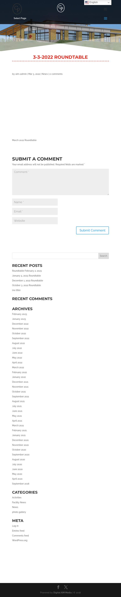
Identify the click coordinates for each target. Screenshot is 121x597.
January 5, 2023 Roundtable (26, 275)
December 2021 (20, 382)
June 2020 (17, 469)
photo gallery (19, 512)
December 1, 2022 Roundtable (27, 280)
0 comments (56, 74)
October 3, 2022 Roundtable (26, 285)
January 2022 (19, 377)
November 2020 (20, 445)
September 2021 (20, 396)
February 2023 (19, 314)
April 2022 (17, 362)
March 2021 (18, 425)
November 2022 (20, 328)
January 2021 (19, 435)
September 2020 (20, 454)
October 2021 (19, 391)
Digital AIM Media (62, 592)
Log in (15, 526)
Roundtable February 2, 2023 (27, 271)
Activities (16, 497)
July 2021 (17, 406)
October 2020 (19, 449)
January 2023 (19, 319)
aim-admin (21, 74)
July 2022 (17, 348)
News (45, 74)
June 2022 (17, 353)
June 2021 (17, 411)
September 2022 (20, 338)
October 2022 (19, 333)
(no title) (16, 290)
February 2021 (19, 430)
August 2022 (18, 343)
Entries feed (18, 530)
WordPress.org (19, 540)
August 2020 (18, 459)
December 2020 (20, 440)
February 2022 (19, 372)
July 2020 (17, 464)
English (91, 2)
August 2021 (18, 401)
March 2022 (18, 367)
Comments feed (20, 535)
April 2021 (17, 421)
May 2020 (17, 474)
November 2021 (20, 387)
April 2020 (17, 479)
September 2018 (20, 483)
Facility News (19, 502)
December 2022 (20, 324)
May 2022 (17, 357)
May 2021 (17, 416)
